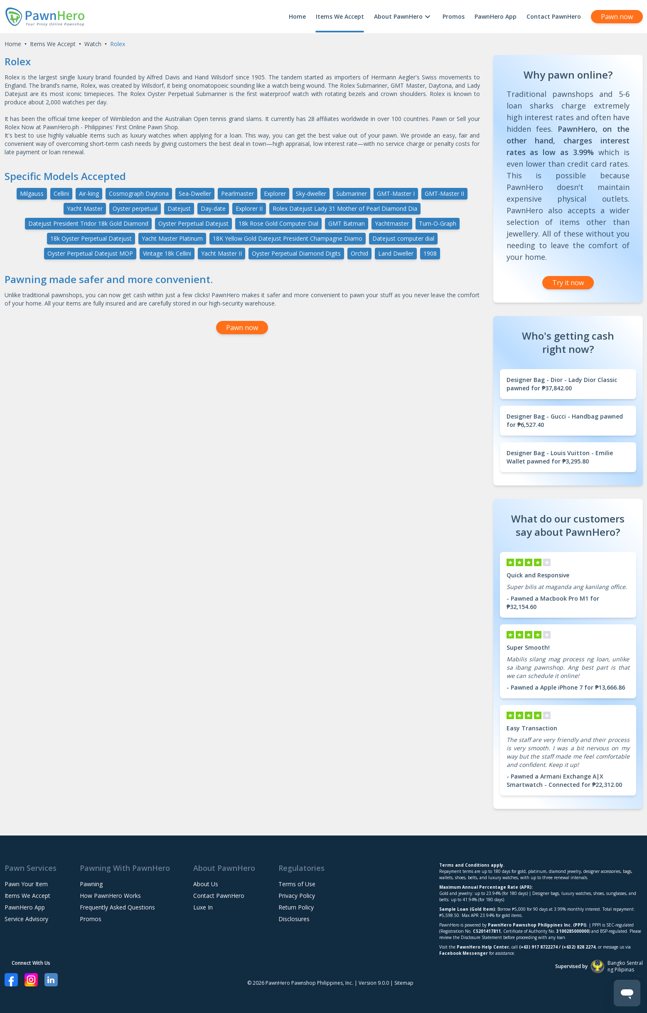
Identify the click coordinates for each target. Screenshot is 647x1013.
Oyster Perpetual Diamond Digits (296, 253)
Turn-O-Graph (437, 223)
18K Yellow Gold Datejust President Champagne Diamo (287, 238)
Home (297, 16)
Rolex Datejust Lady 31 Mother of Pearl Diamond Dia (345, 208)
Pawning (91, 884)
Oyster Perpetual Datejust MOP (90, 253)
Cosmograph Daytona (139, 193)
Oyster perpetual (135, 208)
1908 (430, 253)
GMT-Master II (444, 193)
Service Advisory (26, 919)
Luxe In (203, 907)
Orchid (359, 253)
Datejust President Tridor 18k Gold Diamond (88, 223)
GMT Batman (346, 223)
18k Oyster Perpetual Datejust (91, 238)
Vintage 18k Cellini (167, 253)
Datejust (179, 208)
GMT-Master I (396, 193)
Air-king (89, 193)
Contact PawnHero (553, 16)
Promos (454, 16)
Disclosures (294, 919)
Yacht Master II (221, 253)
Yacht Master (85, 208)
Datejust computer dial (403, 238)
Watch (92, 44)
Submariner (351, 193)
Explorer (275, 193)
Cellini (61, 193)
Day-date (213, 208)
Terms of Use (296, 884)
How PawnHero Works (110, 896)
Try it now (568, 282)
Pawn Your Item (26, 884)
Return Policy (296, 907)
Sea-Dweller (195, 193)
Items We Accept (340, 16)
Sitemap (403, 982)
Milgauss (32, 193)
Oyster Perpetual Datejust (193, 223)
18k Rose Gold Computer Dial (278, 223)
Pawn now (617, 16)
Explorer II (249, 208)
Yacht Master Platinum (172, 238)
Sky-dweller (311, 193)
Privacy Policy (296, 896)
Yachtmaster (392, 223)
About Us (205, 884)
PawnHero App (496, 16)
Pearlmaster (237, 193)
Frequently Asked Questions (117, 907)
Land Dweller (395, 253)
